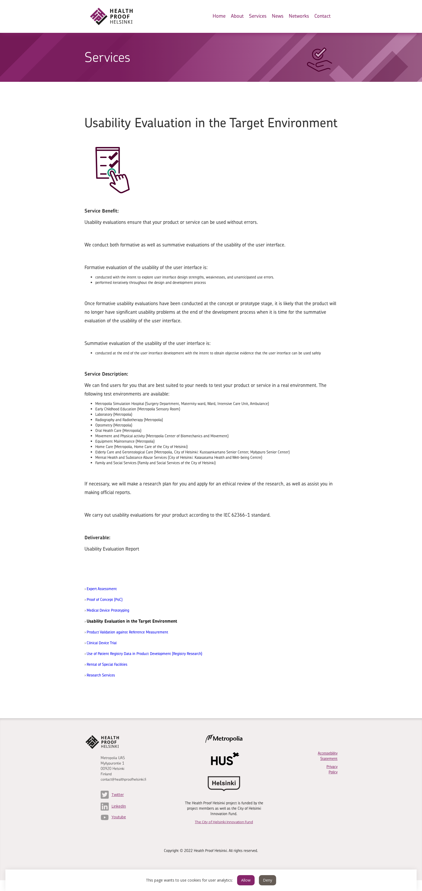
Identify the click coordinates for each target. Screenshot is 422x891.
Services (257, 15)
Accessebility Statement (327, 756)
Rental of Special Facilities (107, 664)
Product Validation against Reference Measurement (127, 632)
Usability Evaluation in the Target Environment (132, 621)
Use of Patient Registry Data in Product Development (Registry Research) (144, 653)
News (277, 15)
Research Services (101, 675)
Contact (322, 15)
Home (219, 15)
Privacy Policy (331, 769)
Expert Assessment (102, 588)
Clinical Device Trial (102, 642)
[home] (116, 16)
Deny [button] (267, 880)
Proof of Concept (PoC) (104, 599)
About (237, 15)
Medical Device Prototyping (108, 610)
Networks (299, 15)
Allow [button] (246, 880)
